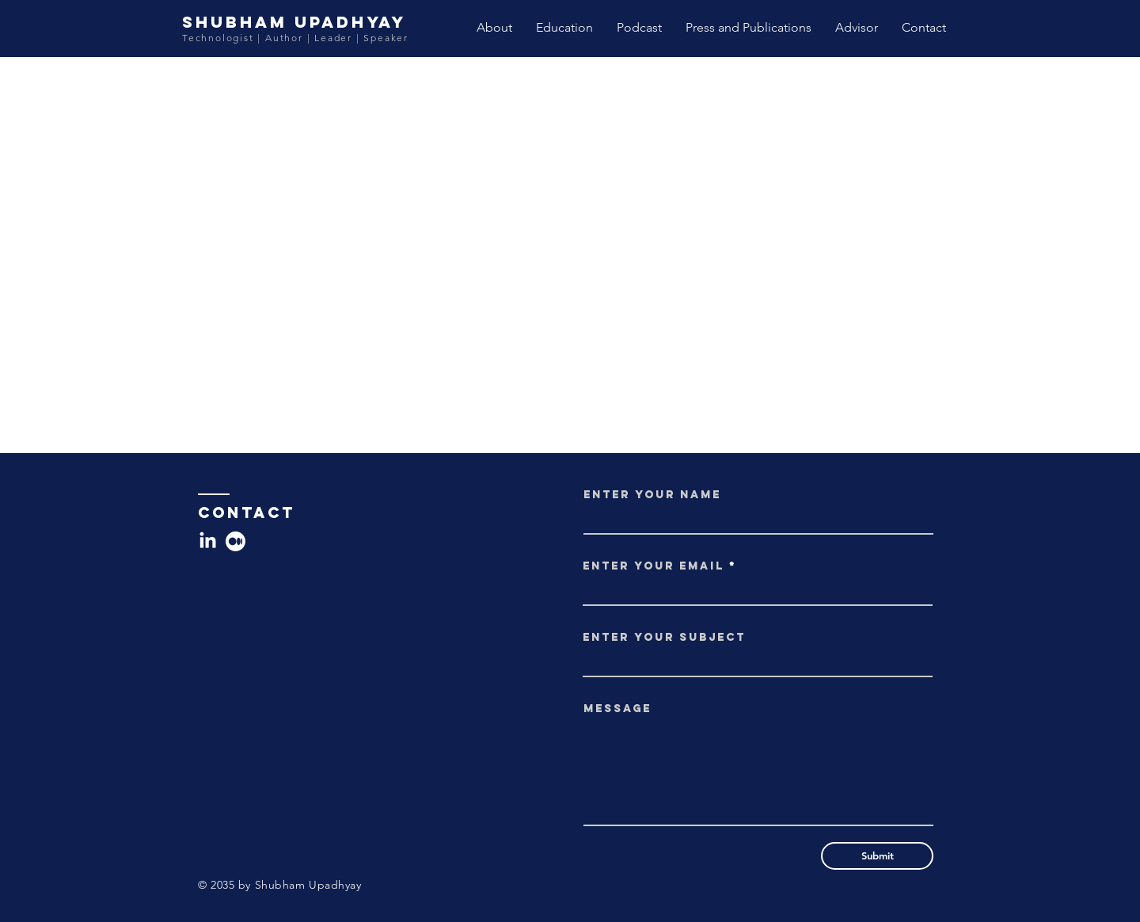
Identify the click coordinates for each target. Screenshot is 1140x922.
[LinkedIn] (208, 541)
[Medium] (235, 541)
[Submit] (877, 856)
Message (617, 709)
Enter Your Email (653, 566)
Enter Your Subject (664, 637)
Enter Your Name (652, 495)
